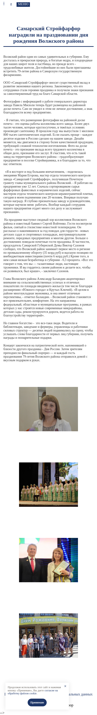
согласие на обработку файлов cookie (33, 692)
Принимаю (37, 702)
